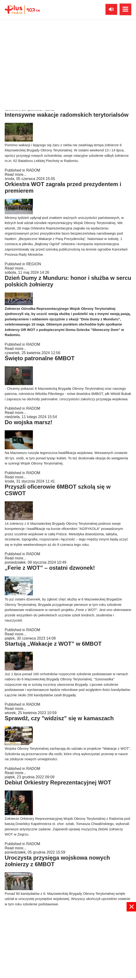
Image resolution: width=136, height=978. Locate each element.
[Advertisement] (68, 944)
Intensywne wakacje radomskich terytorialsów (66, 115)
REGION (33, 264)
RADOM (33, 170)
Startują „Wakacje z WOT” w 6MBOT (53, 644)
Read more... (15, 105)
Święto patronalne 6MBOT (39, 358)
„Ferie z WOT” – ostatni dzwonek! (50, 568)
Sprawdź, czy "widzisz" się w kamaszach (59, 718)
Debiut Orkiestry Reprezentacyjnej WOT (58, 782)
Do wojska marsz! (28, 422)
